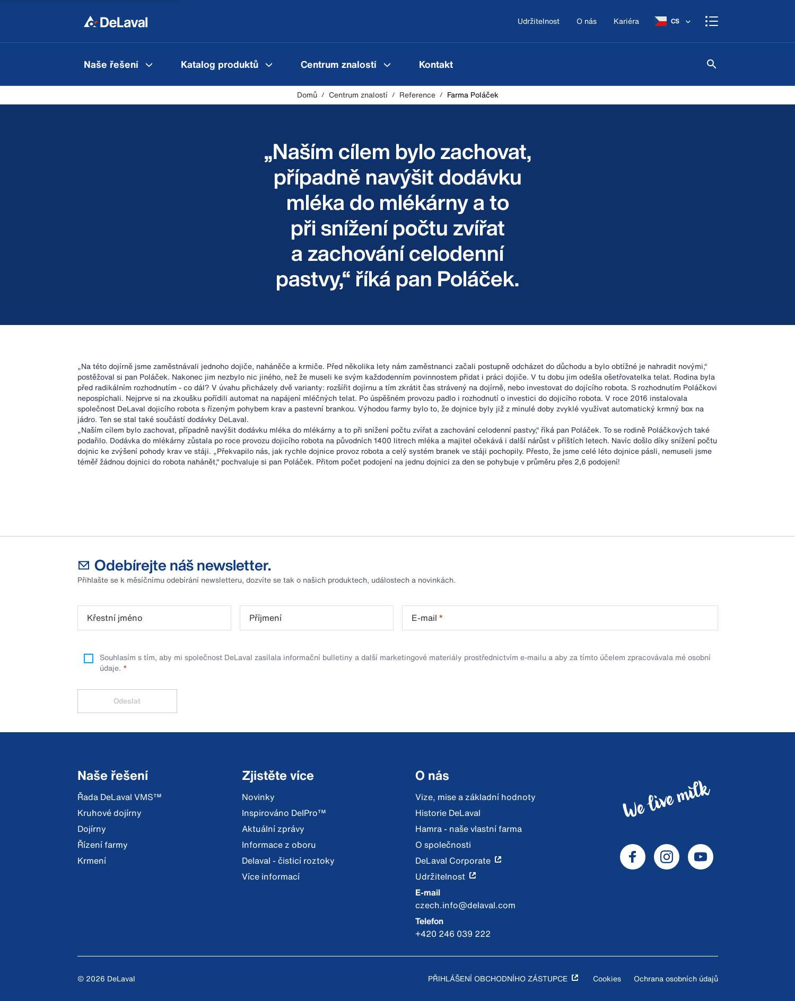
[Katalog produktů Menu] (268, 64)
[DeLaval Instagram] (667, 857)
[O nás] (586, 21)
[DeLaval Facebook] (633, 857)
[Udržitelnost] (538, 21)
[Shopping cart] (711, 21)
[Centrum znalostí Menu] (387, 64)
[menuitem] (119, 64)
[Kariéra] (626, 21)
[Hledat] (711, 64)
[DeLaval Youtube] (701, 857)
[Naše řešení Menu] (149, 64)
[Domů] (116, 21)
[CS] (673, 21)
